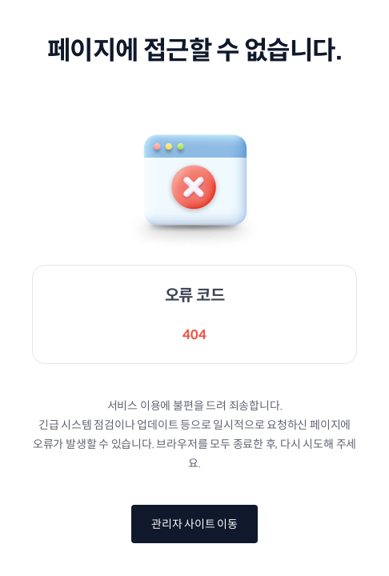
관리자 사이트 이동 (194, 524)
